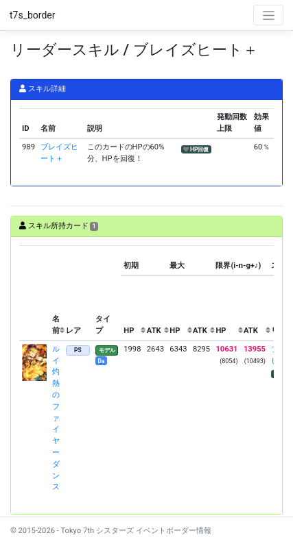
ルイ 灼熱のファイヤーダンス (56, 418)
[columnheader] (34, 293)
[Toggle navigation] (268, 15)
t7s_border (33, 15)
